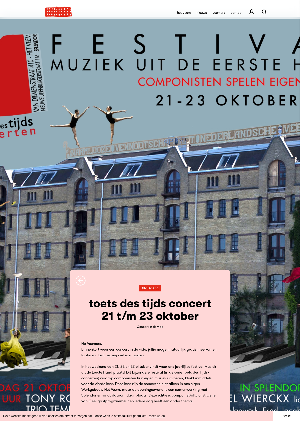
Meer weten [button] (157, 416)
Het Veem (184, 13)
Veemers (219, 13)
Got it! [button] (287, 416)
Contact (236, 13)
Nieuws (201, 13)
